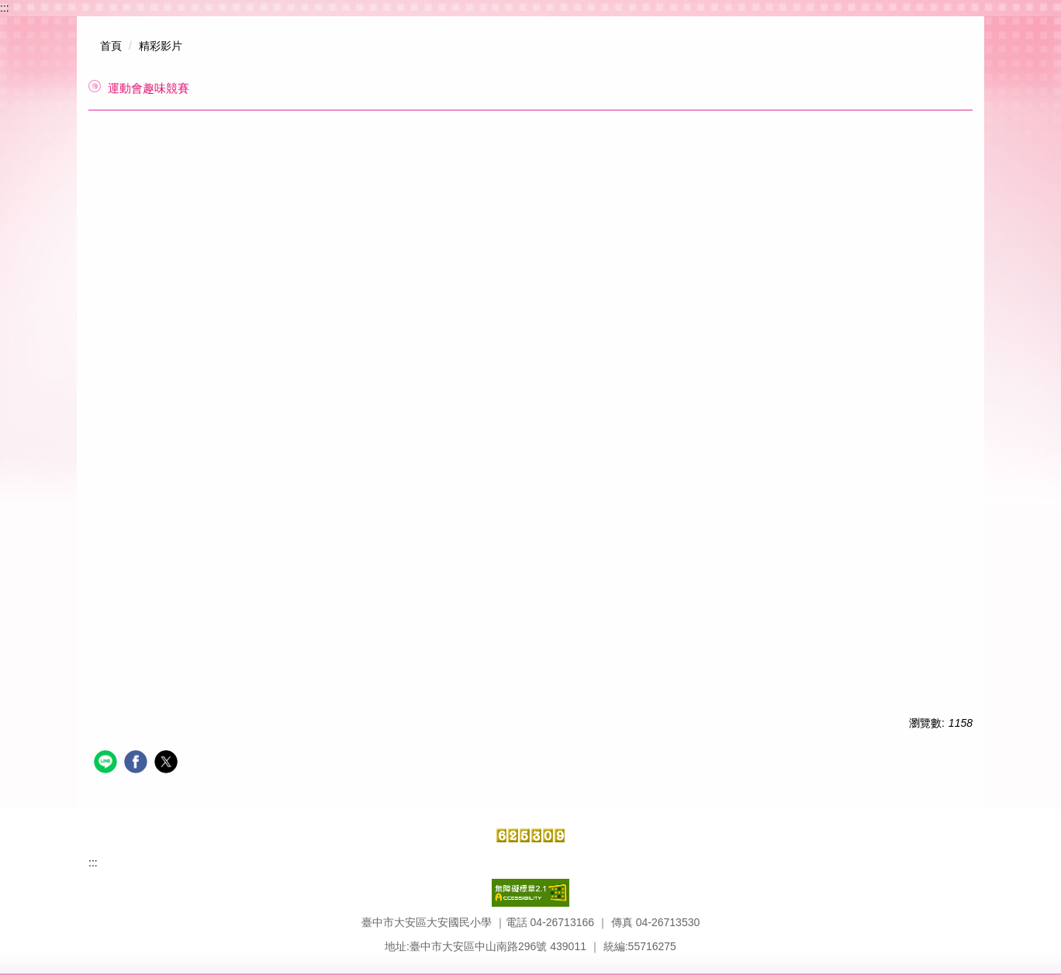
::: (4, 8)
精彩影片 (160, 46)
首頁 (111, 46)
